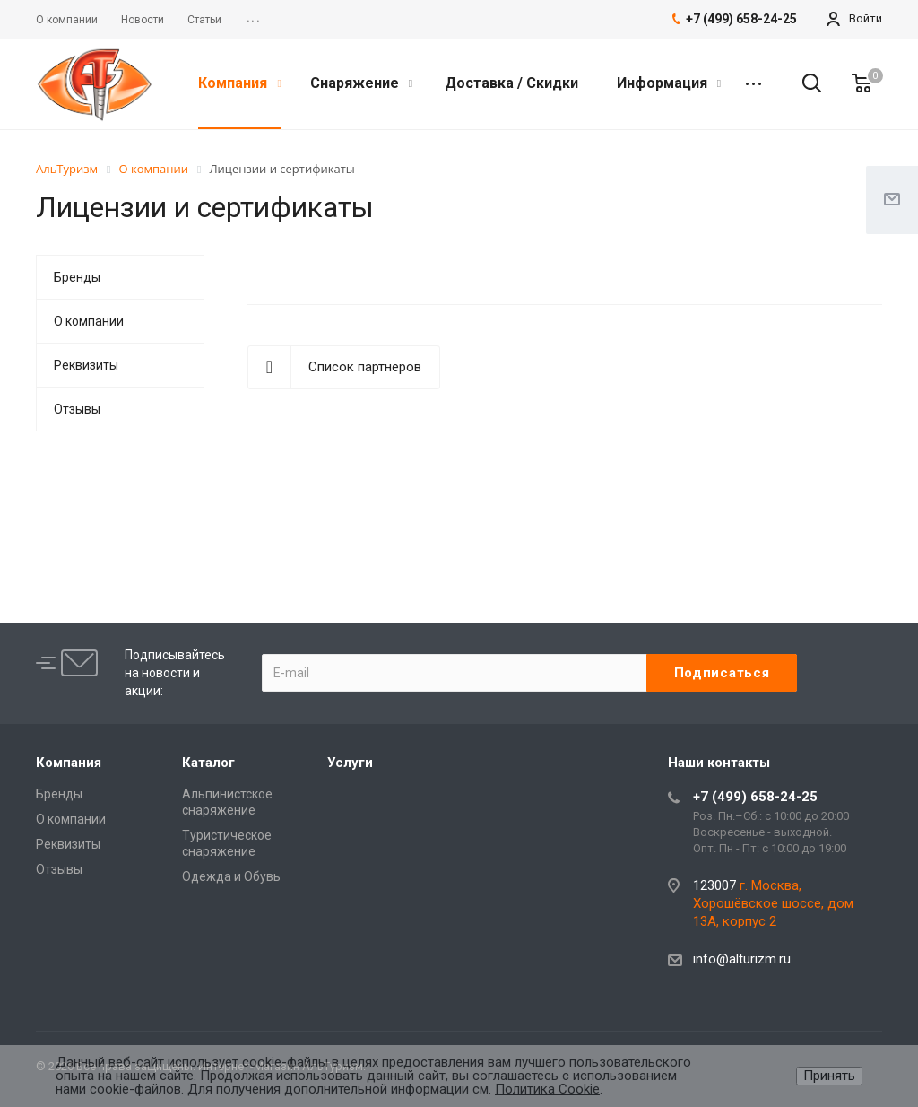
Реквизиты (86, 365)
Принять (829, 1076)
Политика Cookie (547, 1089)
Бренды (77, 277)
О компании (89, 321)
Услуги (350, 762)
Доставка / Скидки (511, 83)
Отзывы (77, 409)
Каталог (208, 762)
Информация (669, 83)
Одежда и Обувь (231, 876)
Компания (239, 83)
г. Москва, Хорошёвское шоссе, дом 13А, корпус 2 (773, 903)
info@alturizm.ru (742, 959)
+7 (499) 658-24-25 (755, 797)
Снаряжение (361, 83)
